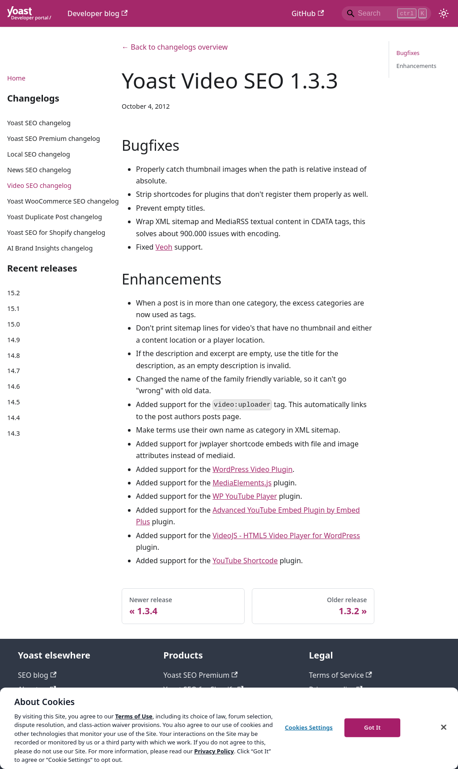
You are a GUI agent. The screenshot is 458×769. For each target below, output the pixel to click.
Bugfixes (408, 53)
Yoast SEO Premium (200, 675)
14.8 (13, 355)
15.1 (13, 308)
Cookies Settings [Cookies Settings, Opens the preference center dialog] (309, 727)
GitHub (308, 13)
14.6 (13, 386)
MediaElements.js (241, 483)
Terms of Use (133, 716)
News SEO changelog (39, 170)
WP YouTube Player (244, 496)
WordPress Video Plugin (252, 469)
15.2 (13, 293)
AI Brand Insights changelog (50, 248)
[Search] (386, 13)
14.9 (13, 340)
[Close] (444, 727)
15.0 (13, 324)
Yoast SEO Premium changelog (53, 138)
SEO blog (37, 675)
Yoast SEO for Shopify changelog (56, 232)
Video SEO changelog (39, 185)
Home (16, 78)
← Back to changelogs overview (175, 47)
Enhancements (416, 66)
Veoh (164, 247)
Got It (372, 727)
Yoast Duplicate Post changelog (54, 216)
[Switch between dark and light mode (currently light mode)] (444, 13)
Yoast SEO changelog (39, 123)
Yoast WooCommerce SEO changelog (63, 201)
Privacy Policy (214, 751)
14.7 (13, 370)
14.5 (13, 402)
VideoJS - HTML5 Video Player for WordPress (286, 535)
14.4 (13, 417)
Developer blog (98, 13)
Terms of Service (340, 675)
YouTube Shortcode (245, 560)
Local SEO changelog (38, 154)
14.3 (13, 433)
